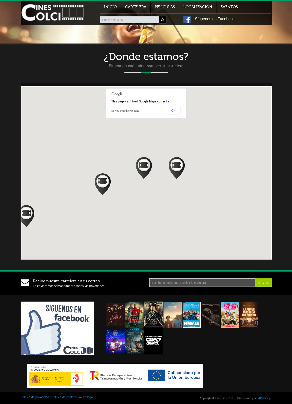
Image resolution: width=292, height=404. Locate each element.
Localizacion (197, 7)
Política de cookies (64, 397)
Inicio (110, 7)
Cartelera (135, 7)
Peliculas (165, 7)
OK (173, 110)
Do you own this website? (126, 110)
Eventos (229, 7)
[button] (144, 168)
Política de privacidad (35, 397)
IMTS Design (264, 398)
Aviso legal (86, 397)
